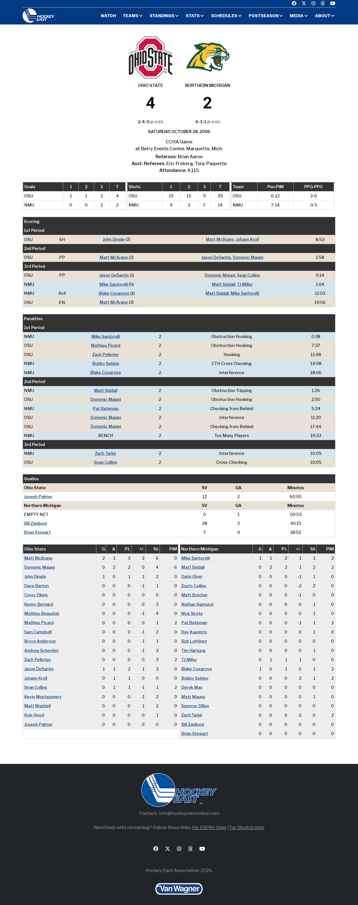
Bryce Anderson (40, 638)
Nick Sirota (192, 611)
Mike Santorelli (113, 284)
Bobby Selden (105, 362)
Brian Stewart (37, 530)
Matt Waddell (37, 702)
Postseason (263, 16)
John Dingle (113, 239)
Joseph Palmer (38, 494)
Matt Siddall (223, 284)
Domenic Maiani (247, 257)
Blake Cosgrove (113, 292)
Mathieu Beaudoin (41, 611)
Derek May (192, 684)
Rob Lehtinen (194, 638)
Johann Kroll (247, 239)
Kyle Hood (34, 711)
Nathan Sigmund (197, 601)
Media (297, 16)
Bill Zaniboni (35, 521)
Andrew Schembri (41, 647)
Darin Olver (192, 574)
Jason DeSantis (216, 257)
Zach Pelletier (105, 353)
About (322, 16)
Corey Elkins (36, 592)
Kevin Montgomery (43, 693)
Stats (192, 16)
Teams (130, 16)
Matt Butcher (194, 592)
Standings (162, 16)
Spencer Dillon (195, 702)
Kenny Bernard (38, 601)
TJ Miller (245, 284)
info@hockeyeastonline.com (189, 809)
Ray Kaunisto (194, 629)
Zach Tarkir (105, 451)
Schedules (224, 16)
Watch (108, 16)
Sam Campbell (38, 629)
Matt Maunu (193, 693)
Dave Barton (36, 583)
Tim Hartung (193, 647)
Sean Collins (248, 275)
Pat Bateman (105, 407)
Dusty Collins (193, 583)
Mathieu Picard (105, 344)
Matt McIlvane (219, 239)
